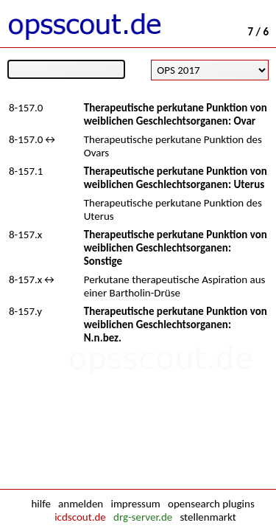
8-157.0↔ (33, 139)
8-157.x (25, 234)
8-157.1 (26, 171)
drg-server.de (142, 517)
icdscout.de (80, 517)
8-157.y (25, 311)
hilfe (40, 503)
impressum (135, 503)
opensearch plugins (211, 503)
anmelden (80, 503)
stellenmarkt (208, 517)
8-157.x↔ (33, 279)
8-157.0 (26, 107)
